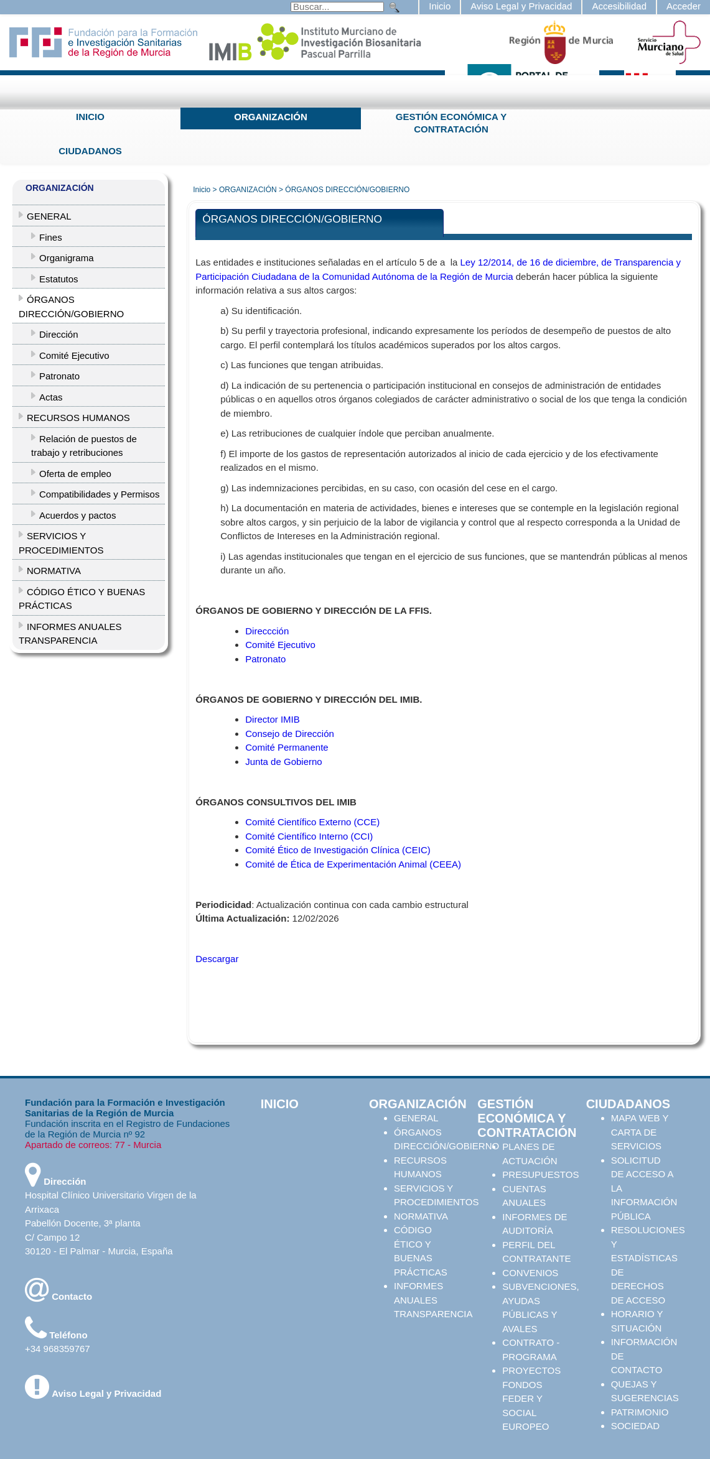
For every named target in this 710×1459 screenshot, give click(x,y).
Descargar (216, 958)
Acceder (683, 6)
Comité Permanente (286, 747)
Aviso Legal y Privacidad (521, 6)
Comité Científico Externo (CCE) (312, 822)
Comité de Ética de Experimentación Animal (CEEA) (353, 864)
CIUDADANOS (90, 151)
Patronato (265, 659)
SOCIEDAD (635, 1425)
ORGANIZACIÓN (270, 116)
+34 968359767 (57, 1348)
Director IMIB (272, 719)
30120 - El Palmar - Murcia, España (99, 1251)
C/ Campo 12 (52, 1237)
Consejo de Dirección (289, 733)
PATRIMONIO (640, 1412)
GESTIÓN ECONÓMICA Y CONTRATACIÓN (451, 122)
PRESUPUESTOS (540, 1174)
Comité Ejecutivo (280, 644)
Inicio (440, 6)
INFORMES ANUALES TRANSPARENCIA (433, 1300)
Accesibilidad (619, 6)
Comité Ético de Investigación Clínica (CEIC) (338, 850)
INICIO (90, 116)
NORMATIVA (421, 1216)
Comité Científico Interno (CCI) (309, 836)
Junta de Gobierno (283, 761)
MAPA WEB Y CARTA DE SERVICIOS (640, 1132)
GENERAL (416, 1118)
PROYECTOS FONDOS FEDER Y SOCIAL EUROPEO (531, 1398)
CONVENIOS (530, 1272)
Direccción (267, 631)
